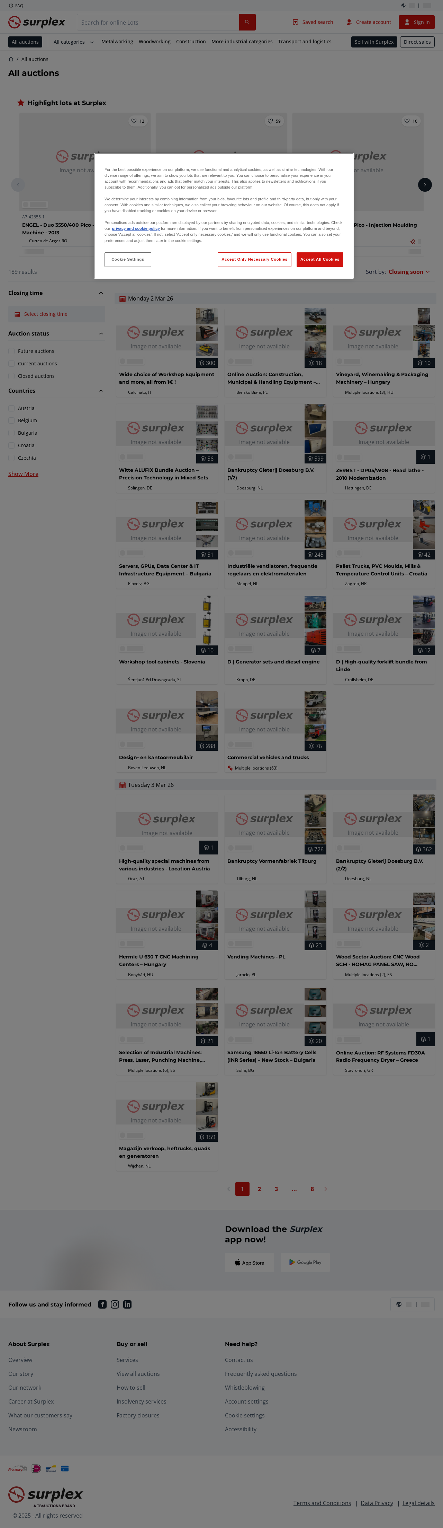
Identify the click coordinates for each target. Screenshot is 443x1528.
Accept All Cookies (320, 259)
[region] (224, 216)
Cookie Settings (127, 259)
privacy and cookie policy (136, 228)
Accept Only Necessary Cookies (254, 259)
